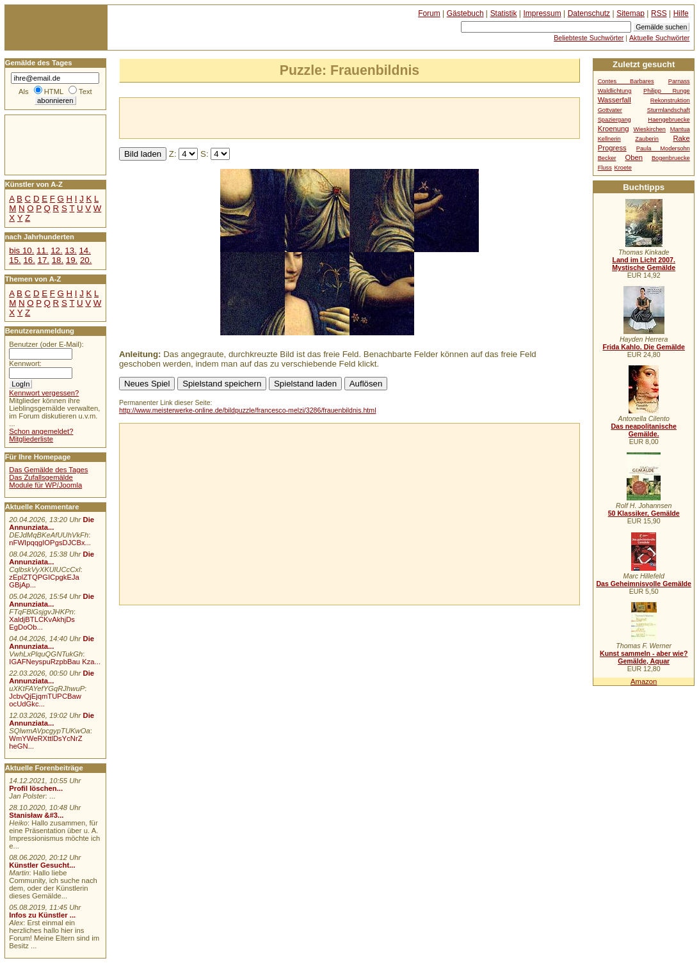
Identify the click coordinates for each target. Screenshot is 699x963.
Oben (634, 157)
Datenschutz (589, 13)
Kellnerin (609, 139)
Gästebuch (465, 13)
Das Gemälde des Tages (48, 470)
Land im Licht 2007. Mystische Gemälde (643, 263)
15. (14, 260)
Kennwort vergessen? (44, 393)
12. (56, 250)
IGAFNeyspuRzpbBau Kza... (54, 661)
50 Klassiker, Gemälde (644, 513)
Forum (429, 13)
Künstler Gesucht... (42, 865)
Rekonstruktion (670, 100)
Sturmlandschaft (668, 110)
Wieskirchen (649, 129)
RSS (659, 13)
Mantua (680, 129)
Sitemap (630, 13)
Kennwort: (25, 363)
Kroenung (613, 128)
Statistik (503, 13)
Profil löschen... (36, 788)
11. (42, 250)
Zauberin (647, 139)
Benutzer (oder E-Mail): (46, 344)
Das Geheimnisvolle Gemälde (643, 583)
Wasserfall (614, 100)
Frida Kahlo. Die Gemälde (643, 347)
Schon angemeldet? (41, 431)
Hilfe (681, 13)
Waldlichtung (615, 91)
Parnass (679, 81)
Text (85, 91)
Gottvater (610, 110)
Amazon (644, 681)
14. (84, 250)
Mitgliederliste (31, 439)
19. (71, 260)
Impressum (542, 13)
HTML (53, 91)
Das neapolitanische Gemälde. (644, 430)
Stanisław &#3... (36, 815)
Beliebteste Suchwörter (588, 38)
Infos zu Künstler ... (42, 915)
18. (57, 260)
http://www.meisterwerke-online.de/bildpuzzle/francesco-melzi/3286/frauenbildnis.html (247, 410)
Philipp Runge (666, 91)
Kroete (623, 167)
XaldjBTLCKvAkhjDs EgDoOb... (42, 623)
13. (70, 250)
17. (43, 260)
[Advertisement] (269, 117)
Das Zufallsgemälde (41, 477)
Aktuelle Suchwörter (659, 38)
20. (86, 260)
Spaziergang (614, 119)
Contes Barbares (626, 81)
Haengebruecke (669, 119)
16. (29, 260)
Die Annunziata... (51, 523)
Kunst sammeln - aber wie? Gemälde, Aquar (643, 657)
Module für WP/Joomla (45, 485)
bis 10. (21, 250)
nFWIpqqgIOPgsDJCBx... (50, 542)
